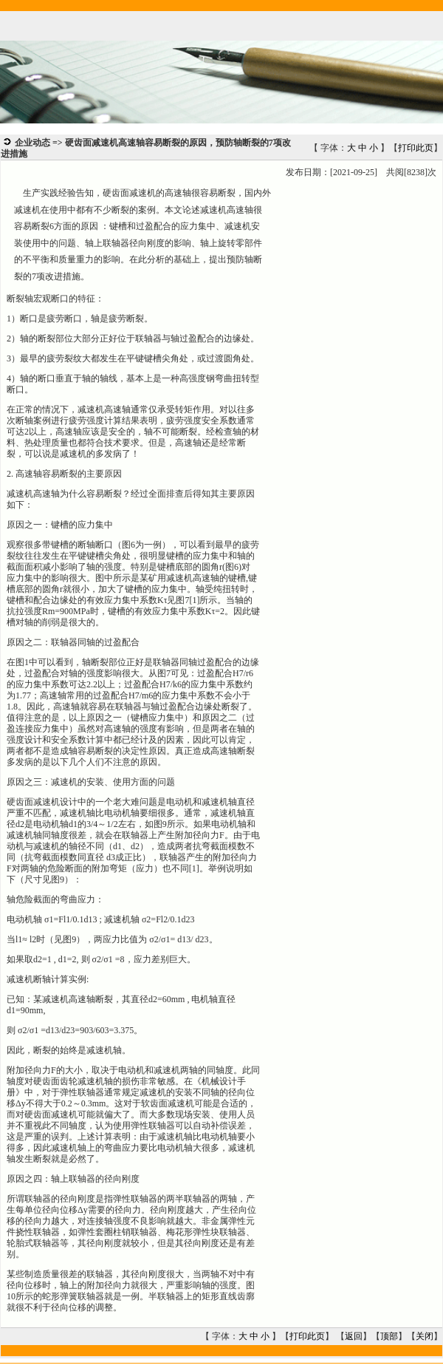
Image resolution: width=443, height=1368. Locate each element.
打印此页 (415, 148)
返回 (354, 1336)
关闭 (424, 1336)
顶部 (389, 1336)
